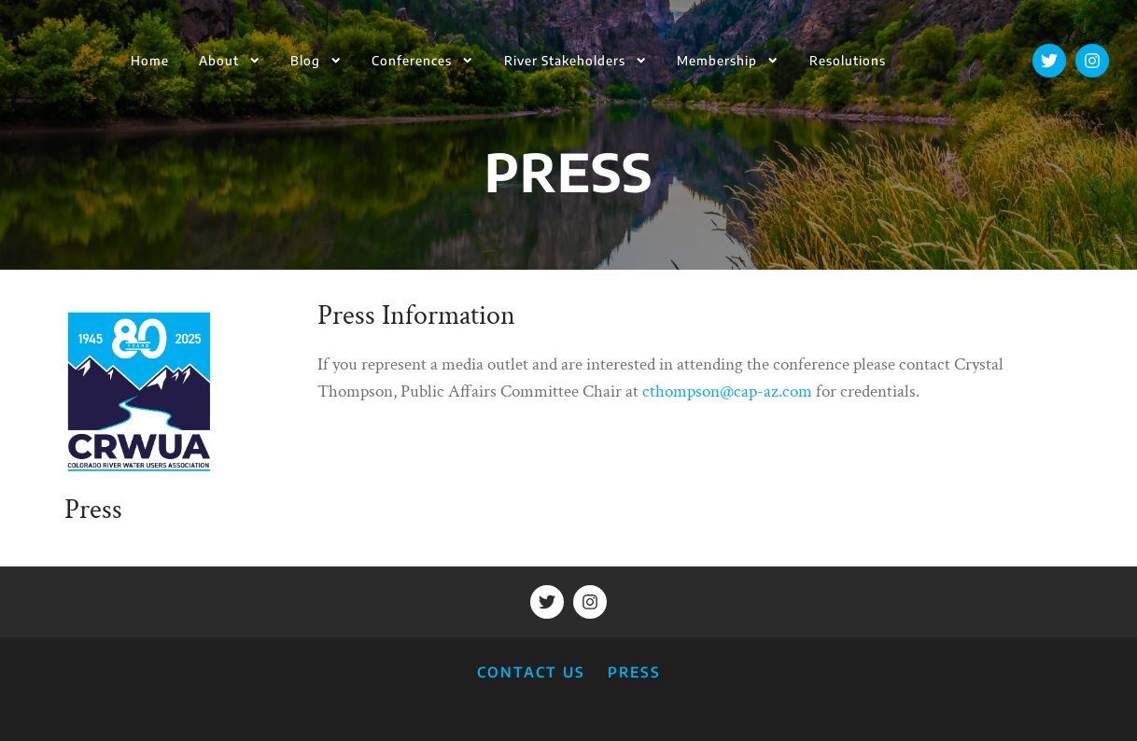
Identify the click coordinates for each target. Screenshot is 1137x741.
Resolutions (847, 60)
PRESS (634, 671)
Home (150, 60)
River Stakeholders (575, 60)
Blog (316, 60)
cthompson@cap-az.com (727, 391)
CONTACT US (531, 671)
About (229, 60)
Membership (728, 60)
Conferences (422, 60)
